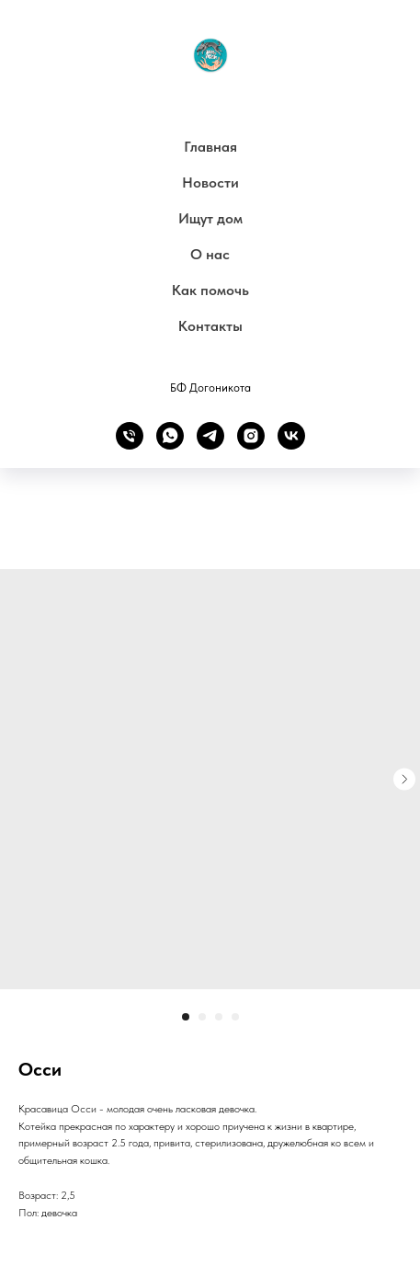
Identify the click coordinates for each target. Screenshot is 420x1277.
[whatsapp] (170, 436)
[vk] (291, 436)
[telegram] (210, 436)
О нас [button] (210, 254)
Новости (210, 182)
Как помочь (210, 290)
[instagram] (251, 436)
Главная (210, 146)
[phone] (129, 436)
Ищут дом (210, 218)
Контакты (210, 326)
